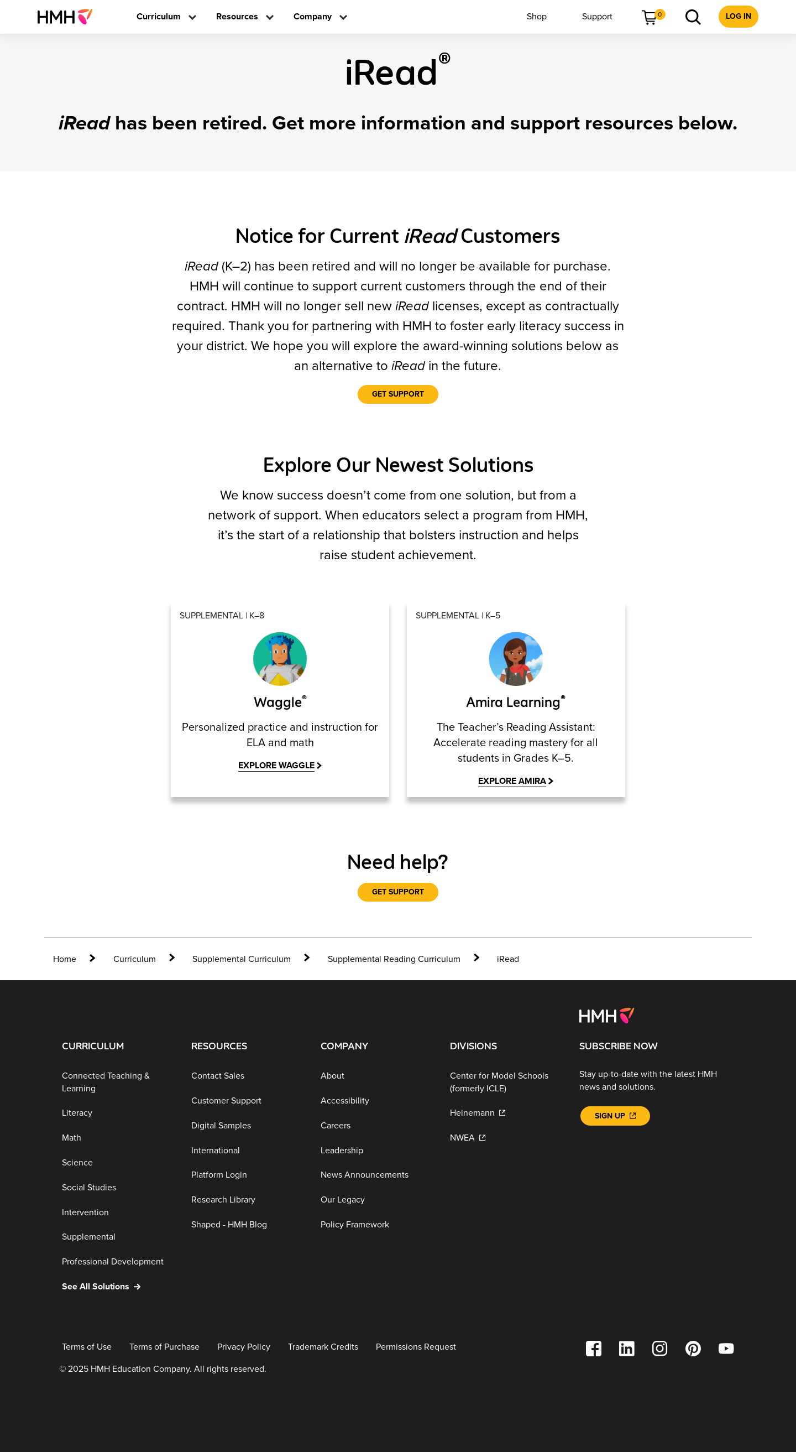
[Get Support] (398, 394)
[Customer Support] (247, 1099)
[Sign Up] (615, 1115)
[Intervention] (117, 1211)
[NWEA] (505, 1137)
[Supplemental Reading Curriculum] (394, 958)
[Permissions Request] (416, 1346)
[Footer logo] (606, 1013)
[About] (376, 1075)
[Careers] (376, 1124)
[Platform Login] (247, 1174)
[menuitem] (69, 16)
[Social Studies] (117, 1186)
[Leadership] (376, 1149)
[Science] (117, 1161)
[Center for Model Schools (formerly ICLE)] (505, 1081)
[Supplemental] (117, 1236)
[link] (69, 17)
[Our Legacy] (376, 1198)
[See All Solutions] (117, 1285)
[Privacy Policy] (243, 1346)
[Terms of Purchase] (164, 1346)
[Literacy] (117, 1112)
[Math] (117, 1137)
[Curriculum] (134, 958)
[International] (247, 1149)
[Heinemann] (505, 1112)
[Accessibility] (376, 1099)
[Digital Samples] (247, 1124)
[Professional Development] (117, 1260)
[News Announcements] (376, 1174)
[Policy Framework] (376, 1223)
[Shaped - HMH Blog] (247, 1223)
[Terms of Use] (87, 1346)
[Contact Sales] (247, 1075)
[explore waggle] (280, 765)
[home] (74, 958)
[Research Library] (247, 1198)
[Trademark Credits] (323, 1346)
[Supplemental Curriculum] (242, 958)
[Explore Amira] (515, 781)
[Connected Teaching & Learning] (117, 1081)
